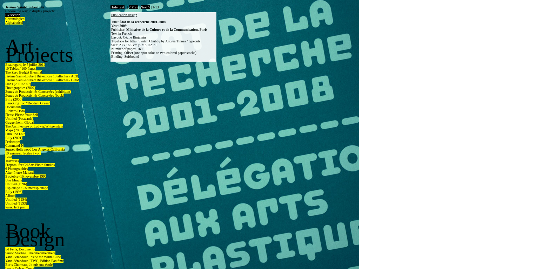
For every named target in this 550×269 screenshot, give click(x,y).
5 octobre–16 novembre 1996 (25, 176)
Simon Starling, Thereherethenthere (30, 253)
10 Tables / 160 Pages (20, 68)
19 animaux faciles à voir (23, 153)
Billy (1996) (13, 192)
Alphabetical (14, 23)
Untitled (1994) (16, 199)
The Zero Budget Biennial (23, 72)
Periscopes (12, 142)
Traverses (12, 161)
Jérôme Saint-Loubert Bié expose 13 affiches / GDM (42, 80)
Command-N (14, 145)
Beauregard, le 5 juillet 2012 (25, 65)
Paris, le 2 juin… (17, 207)
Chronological (15, 19)
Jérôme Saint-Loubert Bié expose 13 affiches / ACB (41, 76)
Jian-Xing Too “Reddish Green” (27, 103)
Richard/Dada (15, 111)
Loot (8, 157)
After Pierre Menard (19, 172)
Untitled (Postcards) (19, 118)
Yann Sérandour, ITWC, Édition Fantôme (34, 261)
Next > (145, 7)
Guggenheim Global (19, 122)
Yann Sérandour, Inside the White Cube (33, 257)
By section (12, 15)
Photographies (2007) (20, 88)
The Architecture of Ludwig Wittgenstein (34, 126)
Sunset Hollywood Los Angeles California (35, 149)
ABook (10, 196)
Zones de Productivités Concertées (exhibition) (38, 92)
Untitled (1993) (16, 203)
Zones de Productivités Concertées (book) (34, 95)
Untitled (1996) (16, 184)
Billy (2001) (13, 138)
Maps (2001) (14, 130)
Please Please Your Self (21, 115)
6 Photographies (16, 169)
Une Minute (13, 180)
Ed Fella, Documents (20, 249)
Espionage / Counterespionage (26, 188)
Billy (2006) (13, 99)
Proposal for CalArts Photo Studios (30, 165)
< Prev (133, 7)
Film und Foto (15, 134)
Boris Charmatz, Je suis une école (29, 265)
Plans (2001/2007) (18, 84)
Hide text (117, 7)
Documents (13, 107)
